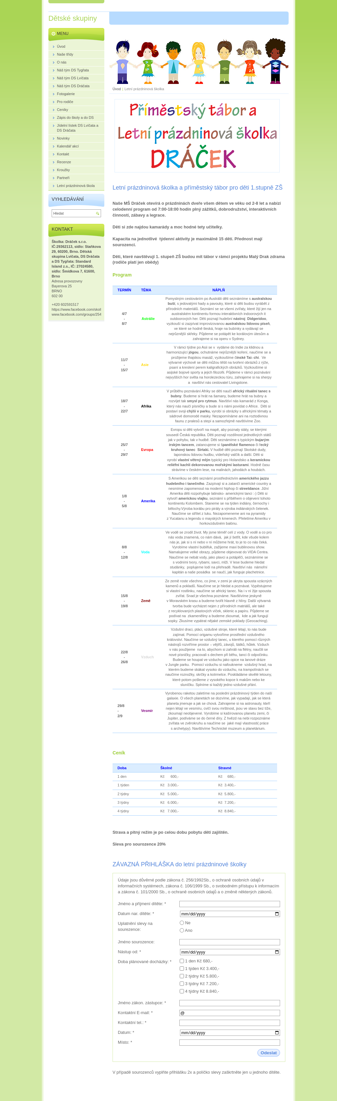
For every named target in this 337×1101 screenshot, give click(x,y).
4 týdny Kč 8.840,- (202, 991)
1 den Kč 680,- (199, 960)
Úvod (117, 89)
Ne (188, 922)
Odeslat (269, 1052)
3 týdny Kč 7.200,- (202, 983)
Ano (189, 930)
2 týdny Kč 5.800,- (202, 976)
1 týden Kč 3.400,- (202, 968)
